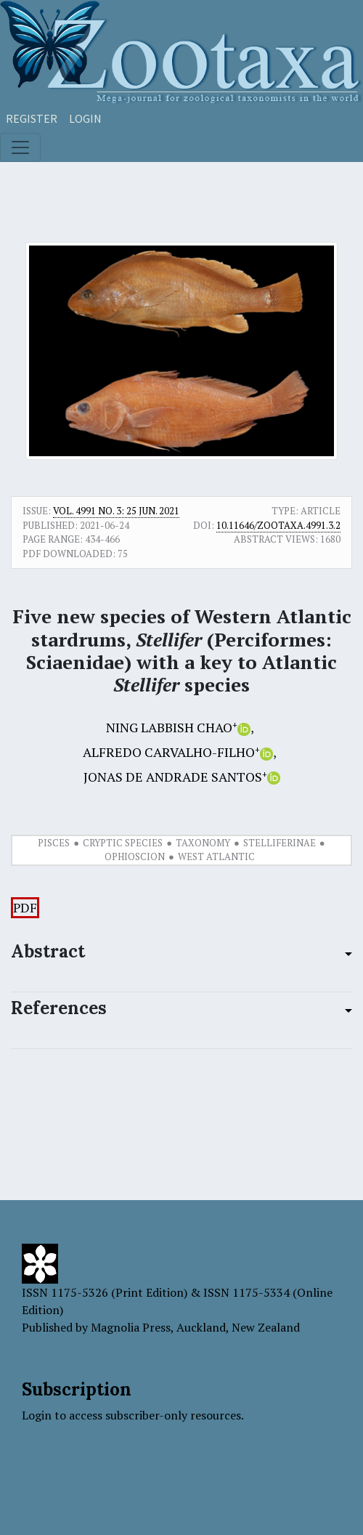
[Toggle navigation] (20, 147)
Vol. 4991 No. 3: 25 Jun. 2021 (116, 510)
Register (31, 118)
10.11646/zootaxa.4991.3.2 (278, 525)
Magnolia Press (131, 1327)
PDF (25, 907)
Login (85, 118)
